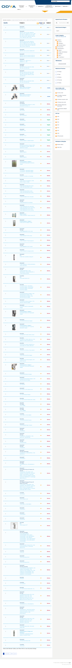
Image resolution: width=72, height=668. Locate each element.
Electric (60, 41)
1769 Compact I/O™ (24, 525)
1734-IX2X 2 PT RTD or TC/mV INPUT (27, 350)
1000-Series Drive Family (24, 88)
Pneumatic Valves (62, 45)
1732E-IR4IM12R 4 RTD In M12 (26, 235)
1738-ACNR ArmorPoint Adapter (26, 355)
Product (22, 23)
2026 (58, 116)
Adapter (29, 161)
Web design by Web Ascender (66, 664)
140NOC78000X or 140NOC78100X (27, 140)
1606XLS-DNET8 (23, 157)
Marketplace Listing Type (61, 141)
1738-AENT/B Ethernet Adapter (26, 374)
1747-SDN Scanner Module (25, 394)
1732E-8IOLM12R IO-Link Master (26, 202)
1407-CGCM (22, 110)
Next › (12, 653)
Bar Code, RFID (60, 46)
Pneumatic (61, 43)
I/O (20, 255)
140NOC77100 (23, 130)
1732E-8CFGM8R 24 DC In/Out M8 (26, 196)
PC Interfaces (61, 57)
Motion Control (23, 214)
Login (69, 662)
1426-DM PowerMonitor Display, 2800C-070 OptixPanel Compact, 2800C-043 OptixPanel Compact (27, 146)
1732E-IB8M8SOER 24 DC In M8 (26, 231)
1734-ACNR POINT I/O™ (24, 278)
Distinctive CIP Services (60, 68)
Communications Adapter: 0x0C (62, 109)
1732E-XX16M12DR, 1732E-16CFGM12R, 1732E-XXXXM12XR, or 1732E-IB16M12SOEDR (27, 272)
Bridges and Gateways (63, 51)
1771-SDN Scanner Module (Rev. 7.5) (27, 588)
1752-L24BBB (22, 405)
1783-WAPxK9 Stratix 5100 (25, 640)
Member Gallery (60, 144)
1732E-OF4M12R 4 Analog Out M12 (27, 251)
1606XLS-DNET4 (23, 152)
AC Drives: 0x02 (60, 92)
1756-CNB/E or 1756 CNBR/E (25, 415)
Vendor (48, 23)
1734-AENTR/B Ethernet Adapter (26, 320)
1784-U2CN (22, 645)
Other (60, 55)
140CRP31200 (22, 125)
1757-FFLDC (22, 493)
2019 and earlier (60, 135)
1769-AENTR (22, 519)
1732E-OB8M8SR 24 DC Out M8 (26, 246)
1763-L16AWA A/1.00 (24, 499)
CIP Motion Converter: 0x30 (62, 99)
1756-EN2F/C (22, 430)
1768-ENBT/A (22, 509)
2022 (58, 127)
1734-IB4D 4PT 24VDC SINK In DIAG (27, 334)
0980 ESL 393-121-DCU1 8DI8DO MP (27, 50)
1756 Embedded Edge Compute (26, 425)
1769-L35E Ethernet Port (24, 562)
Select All (58, 36)
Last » (15, 653)
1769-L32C (22, 552)
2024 (58, 122)
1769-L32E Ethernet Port (24, 557)
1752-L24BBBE (23, 410)
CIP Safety (59, 82)
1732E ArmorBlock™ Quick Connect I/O (27, 215)
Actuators (59, 39)
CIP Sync (58, 74)
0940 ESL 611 (22, 28)
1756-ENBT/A (22, 458)
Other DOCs (59, 147)
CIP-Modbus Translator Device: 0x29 (61, 96)
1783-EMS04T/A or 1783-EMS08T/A (27, 603)
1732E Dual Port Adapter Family (26, 222)
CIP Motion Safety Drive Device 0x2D (61, 105)
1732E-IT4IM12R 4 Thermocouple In (27, 240)
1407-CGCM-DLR (23, 115)
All (46, 20)
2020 (58, 133)
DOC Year (57, 113)
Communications (23, 161)
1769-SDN (22, 578)
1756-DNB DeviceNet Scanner (25, 420)
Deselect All (63, 36)
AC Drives (28, 87)
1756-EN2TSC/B (23, 442)
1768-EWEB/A (22, 514)
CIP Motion (59, 77)
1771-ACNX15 (22, 583)
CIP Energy (59, 71)
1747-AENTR (22, 384)
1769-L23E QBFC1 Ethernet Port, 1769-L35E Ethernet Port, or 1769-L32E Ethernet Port (27, 546)
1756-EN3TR (22, 447)
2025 (58, 119)
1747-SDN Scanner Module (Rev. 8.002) (27, 399)
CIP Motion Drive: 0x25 (61, 102)
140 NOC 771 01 (23, 135)
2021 (58, 130)
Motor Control (22, 87)
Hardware (61, 53)
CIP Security (59, 79)
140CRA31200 (22, 120)
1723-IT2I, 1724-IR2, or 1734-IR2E (26, 176)
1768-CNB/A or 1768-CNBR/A (25, 504)
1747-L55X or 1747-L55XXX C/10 (26, 389)
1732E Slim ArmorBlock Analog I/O (26, 256)
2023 (58, 124)
